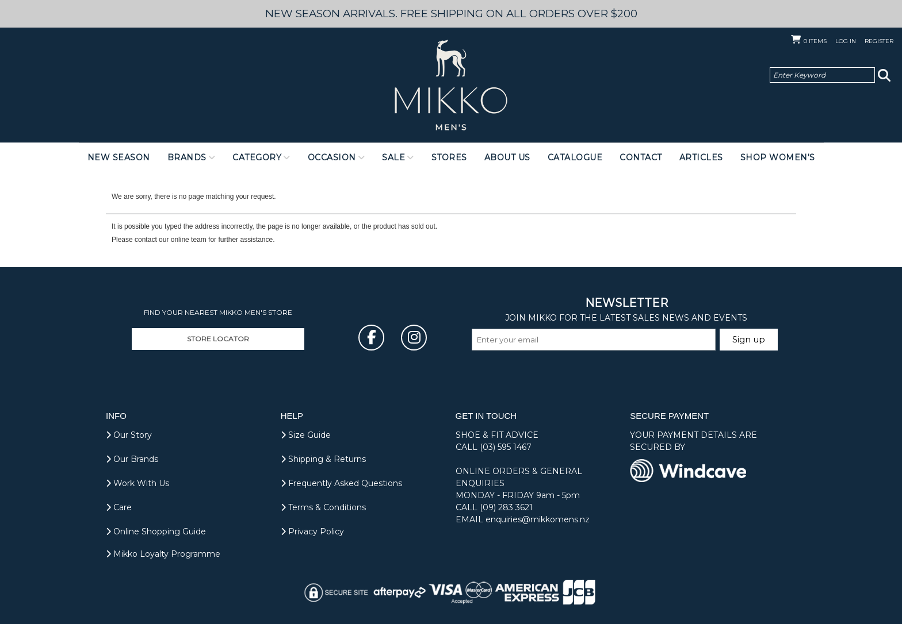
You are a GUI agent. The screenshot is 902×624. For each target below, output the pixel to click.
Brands (187, 157)
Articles (701, 157)
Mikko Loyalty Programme (163, 554)
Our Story (129, 435)
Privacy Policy (312, 531)
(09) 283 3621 (506, 507)
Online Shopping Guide (156, 531)
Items (815, 41)
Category (256, 157)
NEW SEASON (118, 157)
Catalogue (575, 157)
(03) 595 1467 (506, 447)
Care (119, 507)
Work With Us (137, 483)
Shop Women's (777, 157)
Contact (641, 157)
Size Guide (306, 435)
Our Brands (132, 459)
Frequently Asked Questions (341, 483)
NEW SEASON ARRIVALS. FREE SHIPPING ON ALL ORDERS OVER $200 (451, 13)
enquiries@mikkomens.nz (538, 519)
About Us (507, 157)
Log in (845, 41)
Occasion (332, 157)
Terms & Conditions (323, 507)
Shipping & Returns (323, 459)
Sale (393, 157)
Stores (449, 157)
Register (879, 41)
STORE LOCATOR (218, 338)
